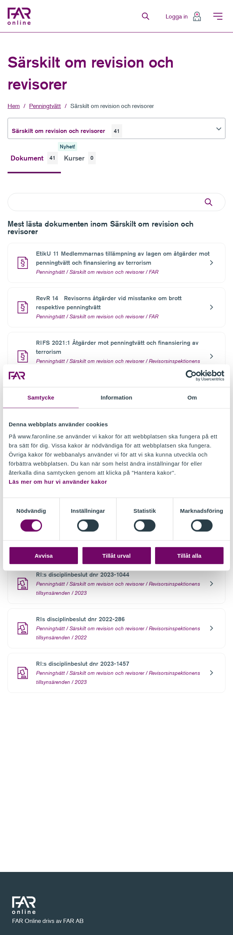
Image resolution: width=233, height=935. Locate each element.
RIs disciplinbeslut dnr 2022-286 (80, 619)
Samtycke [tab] (41, 397)
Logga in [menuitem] (177, 16)
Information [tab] (116, 397)
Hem (14, 106)
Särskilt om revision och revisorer (112, 106)
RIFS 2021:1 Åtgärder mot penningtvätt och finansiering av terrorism (117, 347)
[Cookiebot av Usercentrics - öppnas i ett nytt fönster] (191, 375)
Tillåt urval (117, 555)
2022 (81, 637)
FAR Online (21, 16)
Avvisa (44, 555)
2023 (81, 592)
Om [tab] (192, 397)
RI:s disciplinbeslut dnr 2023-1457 (82, 663)
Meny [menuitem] (217, 16)
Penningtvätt (45, 106)
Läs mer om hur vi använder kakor (58, 481)
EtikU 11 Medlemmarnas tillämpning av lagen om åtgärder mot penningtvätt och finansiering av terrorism (123, 258)
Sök (145, 16)
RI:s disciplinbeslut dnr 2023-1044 (82, 574)
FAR (153, 271)
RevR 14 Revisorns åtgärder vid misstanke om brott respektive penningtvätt (109, 303)
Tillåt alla (189, 555)
